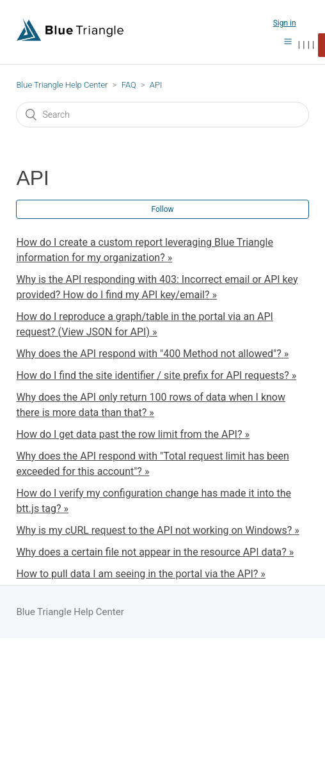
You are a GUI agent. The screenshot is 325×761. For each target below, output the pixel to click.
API (156, 85)
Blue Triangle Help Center (61, 85)
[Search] (162, 114)
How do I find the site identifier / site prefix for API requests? (152, 375)
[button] (288, 41)
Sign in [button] (284, 23)
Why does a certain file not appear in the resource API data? (151, 552)
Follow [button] (162, 209)
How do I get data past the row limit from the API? (130, 434)
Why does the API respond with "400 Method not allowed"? (148, 354)
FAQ (129, 85)
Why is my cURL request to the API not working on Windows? (154, 530)
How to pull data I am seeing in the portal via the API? (137, 574)
